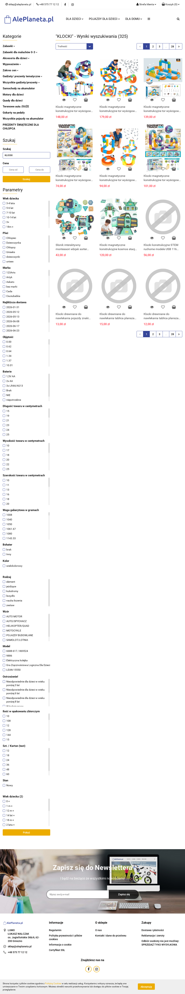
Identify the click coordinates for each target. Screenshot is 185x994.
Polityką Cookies (53, 983)
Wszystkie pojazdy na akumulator (23, 118)
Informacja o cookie (60, 944)
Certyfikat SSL (57, 950)
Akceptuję (146, 986)
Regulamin (55, 930)
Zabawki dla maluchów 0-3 (20, 52)
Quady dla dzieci (13, 100)
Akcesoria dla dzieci (16, 58)
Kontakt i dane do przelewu (110, 935)
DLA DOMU (133, 19)
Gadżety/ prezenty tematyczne (22, 76)
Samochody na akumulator (19, 88)
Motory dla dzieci (13, 94)
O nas (98, 930)
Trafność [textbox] (62, 46)
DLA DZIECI (74, 19)
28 (172, 46)
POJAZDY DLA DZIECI (104, 19)
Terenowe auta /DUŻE (16, 106)
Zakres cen (10, 70)
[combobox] (74, 46)
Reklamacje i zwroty (152, 935)
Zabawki (9, 46)
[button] (170, 4)
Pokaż (26, 832)
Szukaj (26, 179)
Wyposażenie (12, 64)
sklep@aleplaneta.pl (20, 946)
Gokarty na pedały (14, 112)
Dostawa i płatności (152, 930)
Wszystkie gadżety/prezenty (21, 82)
